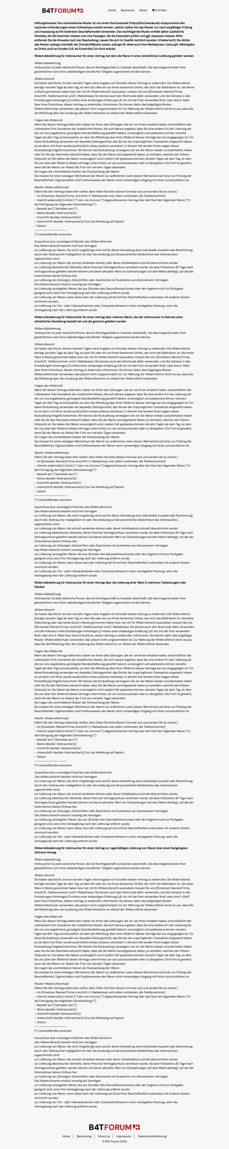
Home (112, 10)
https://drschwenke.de (144, 23)
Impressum (123, 1136)
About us (104, 1136)
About (143, 10)
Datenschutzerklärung (152, 1136)
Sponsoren (128, 10)
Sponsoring (84, 1136)
